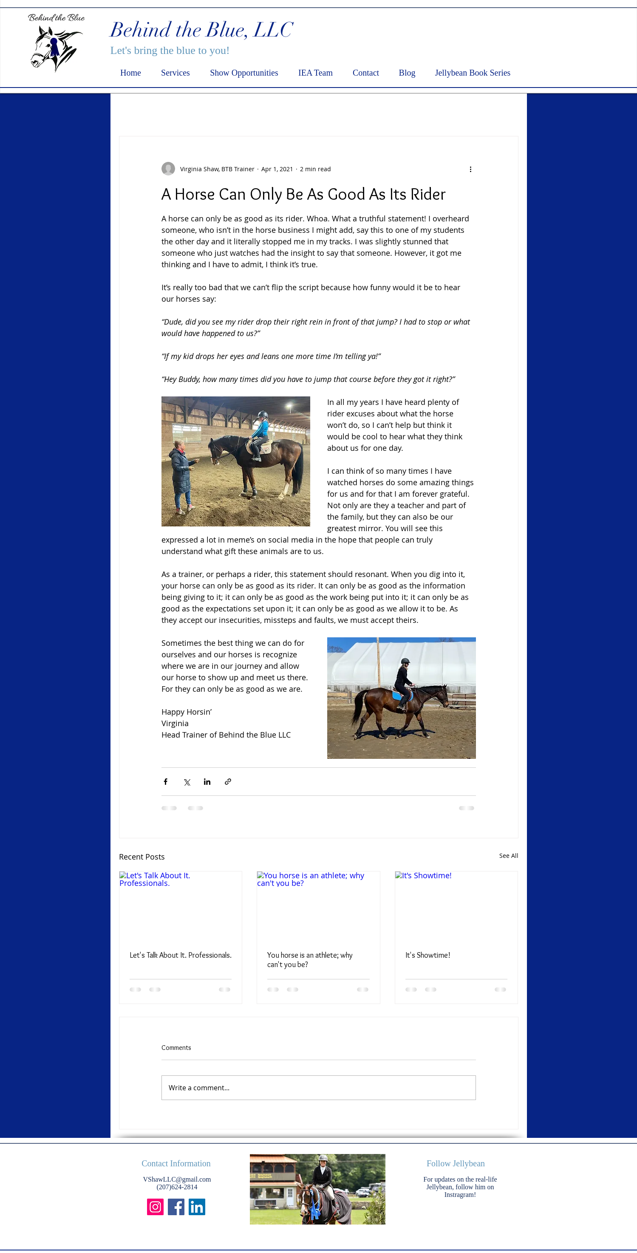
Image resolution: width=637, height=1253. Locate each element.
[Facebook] (176, 1207)
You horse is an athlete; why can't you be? (310, 959)
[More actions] (471, 169)
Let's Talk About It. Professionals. (181, 955)
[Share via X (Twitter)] (186, 782)
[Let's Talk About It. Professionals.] (180, 905)
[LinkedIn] (197, 1207)
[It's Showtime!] (456, 905)
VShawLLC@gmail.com (177, 1179)
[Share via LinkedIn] (207, 782)
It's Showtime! (427, 955)
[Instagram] (155, 1207)
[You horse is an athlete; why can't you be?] (318, 905)
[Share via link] (228, 782)
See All (508, 855)
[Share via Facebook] (165, 782)
